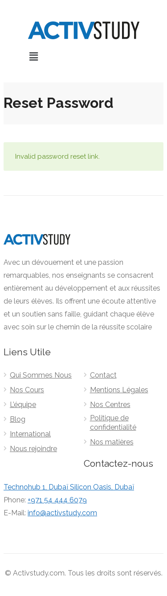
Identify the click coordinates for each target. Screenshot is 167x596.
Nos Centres (110, 404)
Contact (103, 375)
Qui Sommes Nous (41, 375)
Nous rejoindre (33, 448)
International (30, 434)
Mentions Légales (119, 390)
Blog (17, 419)
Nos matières (112, 442)
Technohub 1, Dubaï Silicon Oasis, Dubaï (69, 487)
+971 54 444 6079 (57, 500)
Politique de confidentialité (113, 423)
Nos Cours (27, 390)
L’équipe (23, 404)
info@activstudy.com (62, 513)
